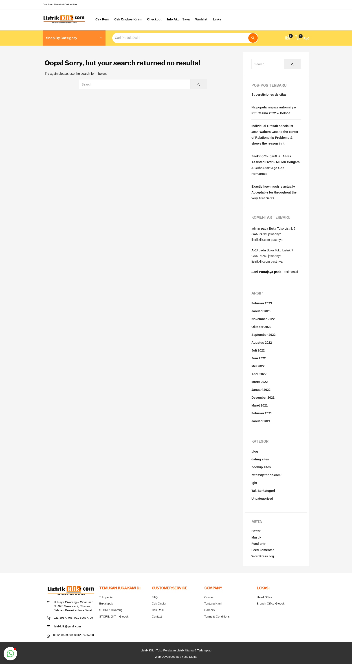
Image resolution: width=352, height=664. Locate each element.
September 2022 (263, 334)
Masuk (256, 537)
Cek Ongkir (159, 603)
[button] (302, 38)
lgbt (254, 483)
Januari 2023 (261, 311)
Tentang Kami (213, 603)
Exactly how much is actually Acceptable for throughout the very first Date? (274, 192)
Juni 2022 (258, 358)
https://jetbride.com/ (266, 475)
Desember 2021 (263, 397)
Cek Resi (102, 19)
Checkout (154, 19)
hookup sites (261, 467)
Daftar (255, 531)
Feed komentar (262, 550)
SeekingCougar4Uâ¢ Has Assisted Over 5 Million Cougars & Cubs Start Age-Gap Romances (275, 165)
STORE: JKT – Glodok (113, 616)
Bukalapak (106, 603)
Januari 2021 (261, 421)
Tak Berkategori (263, 491)
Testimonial (290, 272)
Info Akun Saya (178, 19)
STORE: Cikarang (111, 610)
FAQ (155, 597)
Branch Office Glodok (270, 603)
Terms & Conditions (217, 616)
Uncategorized (262, 498)
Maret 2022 (259, 382)
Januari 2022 (261, 389)
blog (254, 451)
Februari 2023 (261, 303)
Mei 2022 (257, 366)
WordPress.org (262, 556)
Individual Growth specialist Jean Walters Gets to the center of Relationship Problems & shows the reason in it (274, 134)
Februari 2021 (261, 413)
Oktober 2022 (261, 327)
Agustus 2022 (261, 342)
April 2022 (258, 374)
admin (255, 228)
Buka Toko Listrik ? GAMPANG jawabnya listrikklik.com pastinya (273, 234)
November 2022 (263, 319)
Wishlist (201, 19)
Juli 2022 (258, 350)
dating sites (260, 459)
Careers (209, 610)
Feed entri (258, 543)
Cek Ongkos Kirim (127, 19)
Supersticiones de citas (268, 94)
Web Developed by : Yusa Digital (176, 656)
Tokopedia (105, 597)
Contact (157, 616)
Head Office (264, 597)
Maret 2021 (259, 405)
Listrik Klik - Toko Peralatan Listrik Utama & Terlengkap (176, 650)
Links (217, 19)
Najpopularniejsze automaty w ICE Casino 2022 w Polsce (274, 110)
